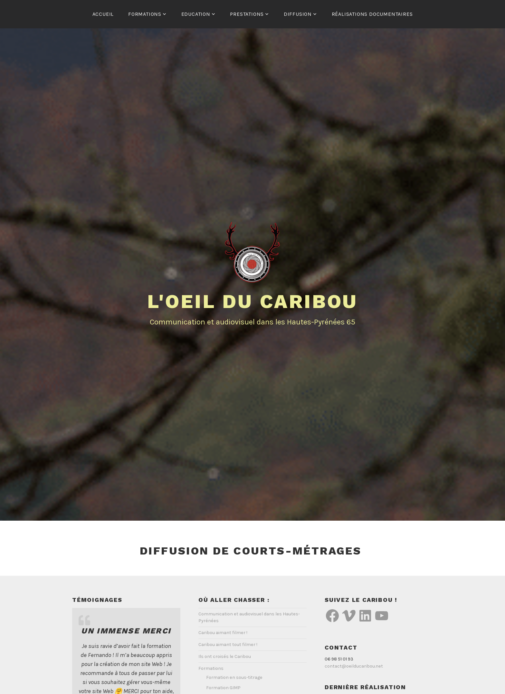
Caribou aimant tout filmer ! (227, 644)
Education (195, 14)
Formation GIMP (223, 687)
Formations (144, 14)
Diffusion (298, 14)
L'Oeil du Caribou (252, 301)
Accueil (103, 14)
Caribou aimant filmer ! (222, 632)
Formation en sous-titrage (234, 677)
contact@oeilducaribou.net (354, 666)
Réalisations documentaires (372, 14)
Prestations (247, 14)
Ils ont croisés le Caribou (224, 656)
